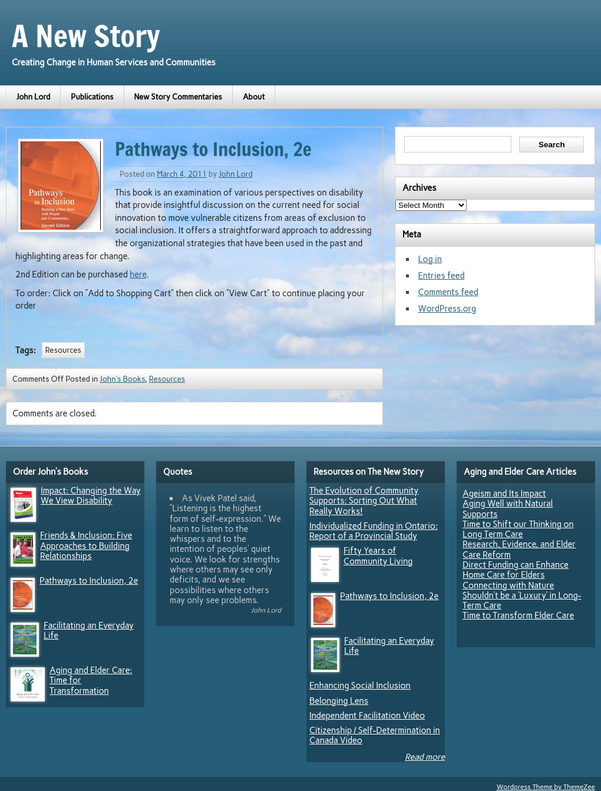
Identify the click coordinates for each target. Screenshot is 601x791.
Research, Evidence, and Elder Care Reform (519, 549)
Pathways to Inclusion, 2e (88, 580)
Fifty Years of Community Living (378, 555)
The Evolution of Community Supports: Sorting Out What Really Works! (363, 501)
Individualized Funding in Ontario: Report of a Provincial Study (373, 531)
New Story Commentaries (178, 96)
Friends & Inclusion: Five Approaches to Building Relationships (86, 545)
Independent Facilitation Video (367, 715)
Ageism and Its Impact (504, 493)
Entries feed (441, 275)
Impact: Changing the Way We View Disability (91, 495)
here (138, 274)
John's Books (122, 379)
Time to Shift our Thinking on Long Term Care (518, 529)
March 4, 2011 (182, 174)
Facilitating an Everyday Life (89, 630)
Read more (425, 757)
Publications (92, 96)
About (254, 96)
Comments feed (448, 292)
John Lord (33, 96)
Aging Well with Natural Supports (508, 508)
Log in (429, 259)
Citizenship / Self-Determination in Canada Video (374, 735)
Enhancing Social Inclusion (360, 685)
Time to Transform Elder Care (518, 615)
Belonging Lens (338, 701)
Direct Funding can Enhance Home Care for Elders (516, 570)
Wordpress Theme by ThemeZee (546, 787)
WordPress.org (447, 308)
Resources (63, 350)
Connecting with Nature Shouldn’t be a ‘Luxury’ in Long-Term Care (522, 595)
